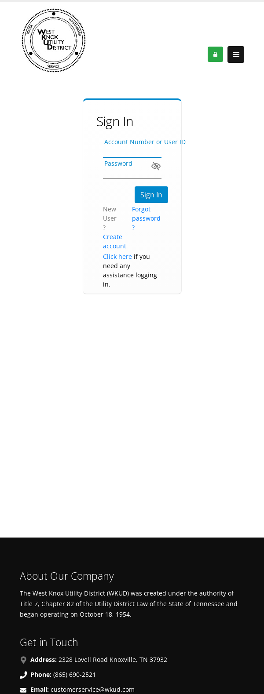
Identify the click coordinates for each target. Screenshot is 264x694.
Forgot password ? (146, 218)
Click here (117, 256)
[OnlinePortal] (54, 39)
